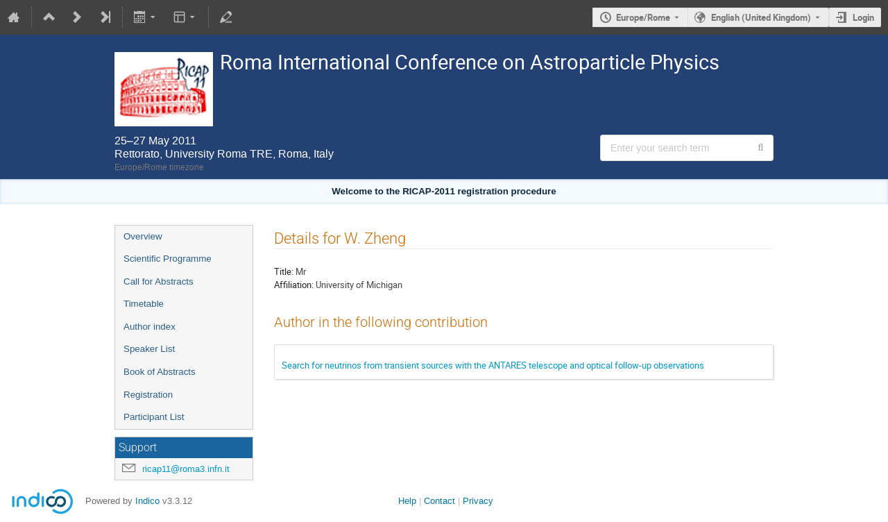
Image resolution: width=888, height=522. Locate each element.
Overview (142, 236)
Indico (147, 501)
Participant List (153, 417)
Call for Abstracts (158, 281)
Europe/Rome (643, 17)
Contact (439, 501)
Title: (283, 271)
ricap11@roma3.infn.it (186, 469)
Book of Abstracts (159, 372)
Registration (148, 394)
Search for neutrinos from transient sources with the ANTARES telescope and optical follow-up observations (493, 365)
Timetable (143, 303)
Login (863, 17)
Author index (149, 326)
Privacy (478, 501)
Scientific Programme (167, 258)
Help (407, 501)
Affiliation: (294, 284)
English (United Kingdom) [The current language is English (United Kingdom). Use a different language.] (761, 17)
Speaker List (149, 349)
